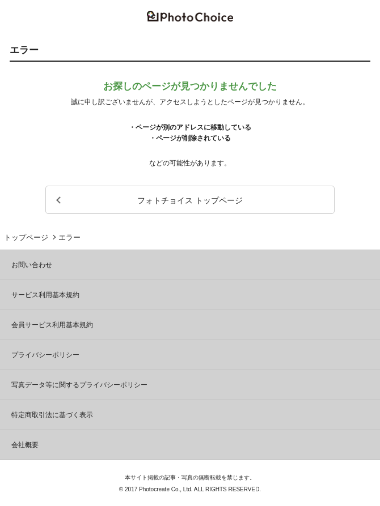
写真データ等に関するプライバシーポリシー (79, 385)
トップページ (26, 237)
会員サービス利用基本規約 (52, 325)
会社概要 (25, 445)
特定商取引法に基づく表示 (52, 415)
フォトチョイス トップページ (190, 200)
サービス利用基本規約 (45, 295)
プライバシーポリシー (45, 355)
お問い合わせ (31, 265)
